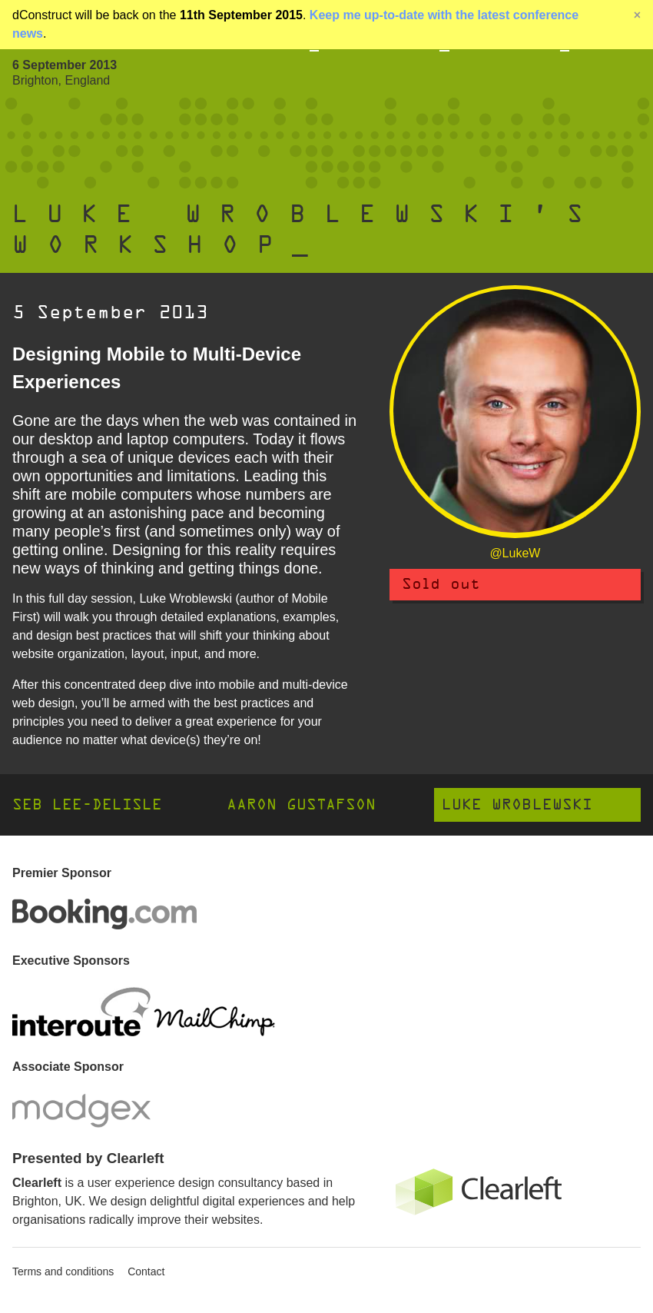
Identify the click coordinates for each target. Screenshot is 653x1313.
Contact (146, 1271)
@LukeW (514, 553)
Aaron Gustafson (301, 804)
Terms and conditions (63, 1271)
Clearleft (36, 1182)
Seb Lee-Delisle (87, 804)
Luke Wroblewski (517, 804)
